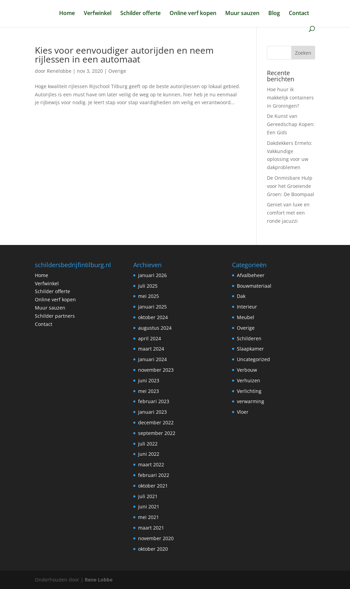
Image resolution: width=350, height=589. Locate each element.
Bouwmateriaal (254, 286)
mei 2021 (148, 517)
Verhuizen (248, 380)
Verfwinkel (97, 14)
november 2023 (156, 370)
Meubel (245, 317)
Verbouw (247, 370)
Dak (241, 296)
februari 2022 (153, 475)
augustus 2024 (155, 328)
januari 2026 (152, 275)
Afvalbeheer (251, 275)
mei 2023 (148, 391)
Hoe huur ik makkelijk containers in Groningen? (290, 97)
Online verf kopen (193, 14)
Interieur (247, 306)
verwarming (250, 401)
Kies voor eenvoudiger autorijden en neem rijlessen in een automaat (124, 54)
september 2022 (156, 433)
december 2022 (156, 422)
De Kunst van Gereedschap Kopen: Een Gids (291, 124)
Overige (117, 71)
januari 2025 (152, 306)
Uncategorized (253, 359)
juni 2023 (148, 380)
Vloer (242, 412)
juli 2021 (148, 496)
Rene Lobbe (98, 579)
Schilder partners (55, 316)
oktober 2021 (153, 485)
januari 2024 (152, 359)
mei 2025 (148, 296)
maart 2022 (151, 464)
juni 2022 (148, 454)
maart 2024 (151, 348)
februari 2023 (153, 401)
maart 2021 (151, 527)
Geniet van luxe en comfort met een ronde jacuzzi (288, 212)
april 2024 (149, 338)
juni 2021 (148, 506)
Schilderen (249, 338)
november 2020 (156, 538)
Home (67, 14)
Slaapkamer (250, 348)
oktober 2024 (153, 317)
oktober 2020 (153, 549)
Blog (274, 14)
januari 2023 (152, 412)
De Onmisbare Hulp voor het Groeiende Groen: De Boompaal (290, 186)
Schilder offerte (140, 14)
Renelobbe (59, 71)
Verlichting (249, 391)
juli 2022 (148, 443)
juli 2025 (148, 286)
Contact (299, 14)
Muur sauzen (242, 14)
